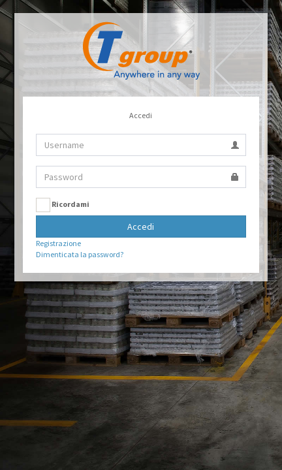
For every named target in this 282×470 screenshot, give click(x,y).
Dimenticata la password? (79, 254)
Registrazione (58, 243)
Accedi (140, 226)
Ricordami (62, 205)
